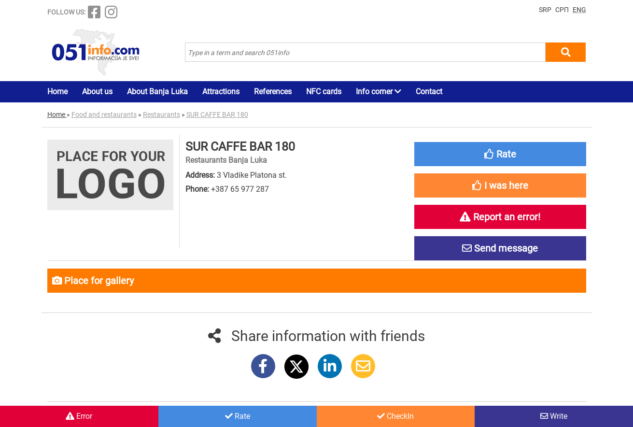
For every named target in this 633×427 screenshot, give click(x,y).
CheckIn (395, 416)
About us (97, 91)
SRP (545, 10)
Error (79, 416)
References (273, 91)
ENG (579, 10)
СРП (562, 10)
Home (57, 91)
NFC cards (323, 91)
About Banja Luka (157, 91)
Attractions (220, 91)
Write (553, 416)
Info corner (378, 91)
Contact (429, 91)
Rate (237, 416)
